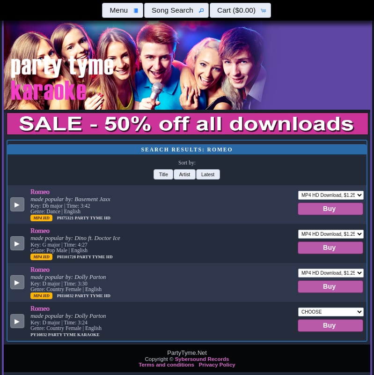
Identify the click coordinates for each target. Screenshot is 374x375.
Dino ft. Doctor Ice (97, 238)
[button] (122, 10)
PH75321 (66, 218)
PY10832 (39, 334)
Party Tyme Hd (92, 218)
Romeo (40, 191)
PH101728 (67, 257)
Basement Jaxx (92, 199)
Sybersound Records (202, 359)
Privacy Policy (217, 365)
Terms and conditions (166, 365)
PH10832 (66, 295)
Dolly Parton (90, 277)
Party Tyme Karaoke (74, 334)
